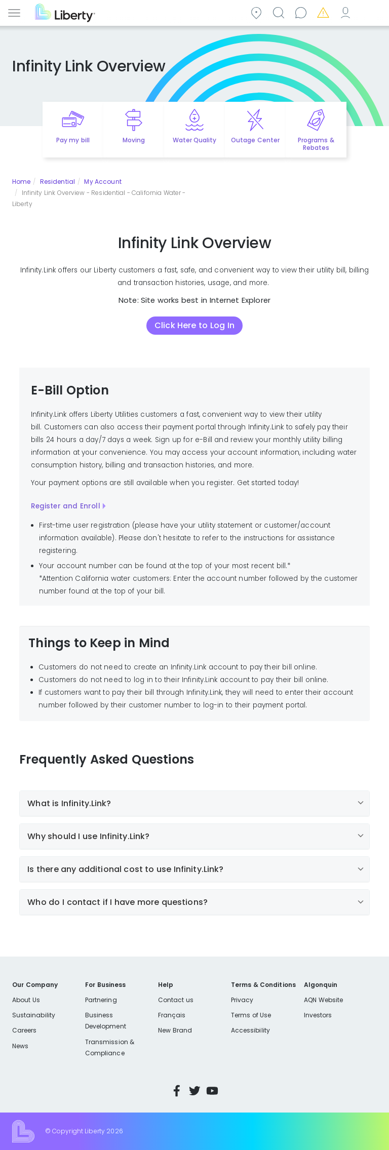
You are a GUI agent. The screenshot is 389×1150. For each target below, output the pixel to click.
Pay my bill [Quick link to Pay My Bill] (73, 140)
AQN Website (323, 1000)
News (20, 1046)
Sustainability (33, 1015)
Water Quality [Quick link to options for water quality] (194, 140)
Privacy (242, 1000)
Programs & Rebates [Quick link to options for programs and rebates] (316, 144)
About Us (26, 1000)
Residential (57, 181)
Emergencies (325, 12)
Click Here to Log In (194, 325)
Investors (318, 1015)
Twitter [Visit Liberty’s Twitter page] (194, 1090)
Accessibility (250, 1030)
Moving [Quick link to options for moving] (134, 140)
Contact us (302, 12)
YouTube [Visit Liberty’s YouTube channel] (212, 1090)
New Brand (175, 1030)
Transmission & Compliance (109, 1047)
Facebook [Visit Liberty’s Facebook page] (176, 1090)
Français (171, 1015)
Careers (24, 1030)
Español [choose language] (369, 12)
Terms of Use (251, 1015)
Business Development (105, 1020)
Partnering (101, 1000)
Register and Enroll (65, 506)
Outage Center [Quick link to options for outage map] (255, 140)
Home (21, 181)
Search (280, 12)
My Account (347, 12)
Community (258, 12)
